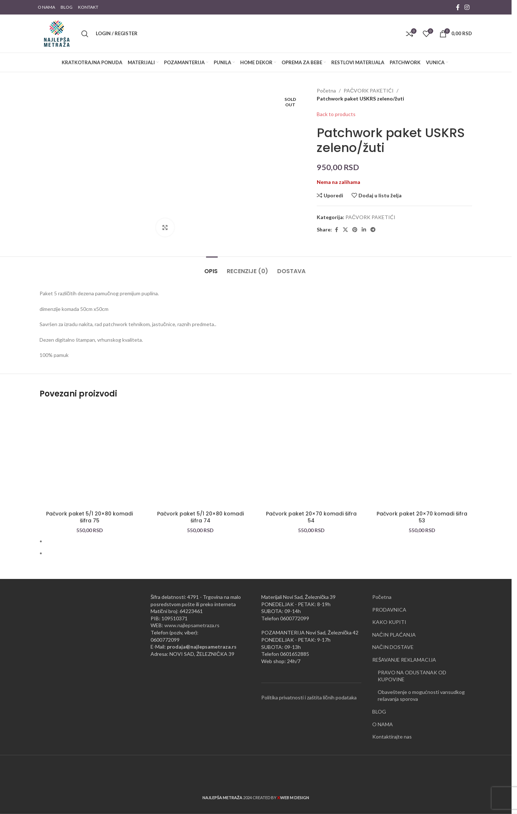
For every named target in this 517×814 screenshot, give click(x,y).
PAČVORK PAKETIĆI (369, 90)
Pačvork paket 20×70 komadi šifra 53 (422, 510)
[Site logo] (57, 33)
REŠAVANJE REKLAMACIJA (404, 652)
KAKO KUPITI (389, 615)
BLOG (379, 704)
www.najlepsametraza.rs (191, 618)
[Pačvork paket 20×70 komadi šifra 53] (422, 450)
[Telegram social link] (373, 230)
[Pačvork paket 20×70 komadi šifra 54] (311, 450)
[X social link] (345, 230)
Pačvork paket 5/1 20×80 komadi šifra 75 (89, 510)
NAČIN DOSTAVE (393, 640)
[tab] (212, 260)
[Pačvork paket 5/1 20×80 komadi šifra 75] (90, 450)
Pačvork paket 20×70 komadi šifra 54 (311, 510)
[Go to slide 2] (259, 546)
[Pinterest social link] (355, 230)
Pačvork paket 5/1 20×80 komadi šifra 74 (200, 510)
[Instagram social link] (467, 7)
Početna (326, 90)
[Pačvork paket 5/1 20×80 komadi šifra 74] (201, 450)
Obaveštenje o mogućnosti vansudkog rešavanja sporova (421, 688)
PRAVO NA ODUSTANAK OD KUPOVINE (412, 668)
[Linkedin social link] (364, 230)
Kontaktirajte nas (392, 729)
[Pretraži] (85, 33)
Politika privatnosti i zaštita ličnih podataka (309, 690)
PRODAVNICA (389, 602)
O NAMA (382, 717)
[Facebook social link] (458, 7)
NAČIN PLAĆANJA (394, 627)
